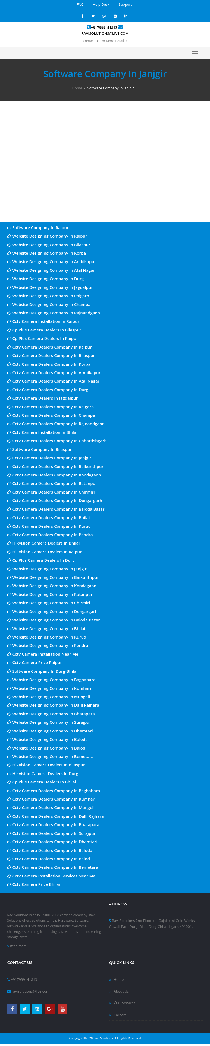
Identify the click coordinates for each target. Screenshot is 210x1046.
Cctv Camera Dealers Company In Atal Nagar (53, 381)
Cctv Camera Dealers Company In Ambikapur (54, 372)
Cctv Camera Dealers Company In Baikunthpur (55, 466)
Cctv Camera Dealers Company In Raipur (49, 347)
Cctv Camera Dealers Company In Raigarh (50, 406)
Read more (17, 946)
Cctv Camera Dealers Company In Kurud (49, 526)
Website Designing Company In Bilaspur (48, 244)
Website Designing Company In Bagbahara (51, 679)
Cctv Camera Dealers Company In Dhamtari (52, 841)
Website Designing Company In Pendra (47, 645)
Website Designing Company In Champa (48, 304)
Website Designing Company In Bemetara (50, 756)
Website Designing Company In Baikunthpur (53, 577)
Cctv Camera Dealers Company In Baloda (49, 850)
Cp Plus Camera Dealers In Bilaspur (44, 330)
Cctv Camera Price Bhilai (33, 884)
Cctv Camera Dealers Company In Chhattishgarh (57, 440)
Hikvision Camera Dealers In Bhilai (43, 543)
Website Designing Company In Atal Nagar (51, 270)
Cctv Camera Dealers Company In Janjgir (49, 457)
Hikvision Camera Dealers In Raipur (44, 551)
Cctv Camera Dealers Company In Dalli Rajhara (55, 816)
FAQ (80, 4)
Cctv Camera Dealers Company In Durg (48, 389)
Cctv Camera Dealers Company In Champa (51, 415)
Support (125, 4)
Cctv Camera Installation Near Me (43, 654)
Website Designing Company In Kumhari (49, 688)
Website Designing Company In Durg (45, 278)
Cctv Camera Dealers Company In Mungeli (51, 807)
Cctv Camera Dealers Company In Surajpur (51, 833)
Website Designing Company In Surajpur (49, 722)
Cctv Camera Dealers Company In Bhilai (48, 517)
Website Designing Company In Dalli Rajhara (53, 705)
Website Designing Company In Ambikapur (51, 261)
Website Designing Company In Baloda (47, 739)
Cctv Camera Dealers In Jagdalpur (42, 398)
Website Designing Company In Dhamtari (50, 731)
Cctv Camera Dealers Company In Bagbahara (53, 790)
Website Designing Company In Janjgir (47, 568)
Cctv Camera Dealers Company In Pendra (50, 534)
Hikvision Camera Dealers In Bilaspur (46, 764)
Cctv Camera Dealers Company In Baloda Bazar (56, 509)
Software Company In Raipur (38, 227)
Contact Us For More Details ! (105, 41)
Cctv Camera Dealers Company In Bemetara (52, 867)
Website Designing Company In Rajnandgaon (53, 312)
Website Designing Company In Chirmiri (48, 602)
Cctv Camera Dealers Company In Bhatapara (53, 824)
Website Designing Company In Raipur (47, 236)
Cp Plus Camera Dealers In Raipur (42, 338)
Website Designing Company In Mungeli (48, 696)
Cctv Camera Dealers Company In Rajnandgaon (56, 423)
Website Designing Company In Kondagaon (51, 585)
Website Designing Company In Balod (46, 748)
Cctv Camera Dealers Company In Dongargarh (54, 500)
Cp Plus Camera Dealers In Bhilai (41, 782)
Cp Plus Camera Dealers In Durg (41, 560)
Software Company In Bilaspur (39, 449)
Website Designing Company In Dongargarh (52, 611)
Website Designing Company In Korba (46, 253)
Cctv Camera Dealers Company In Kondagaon (54, 475)
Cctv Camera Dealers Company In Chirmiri (51, 492)
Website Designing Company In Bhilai (46, 628)
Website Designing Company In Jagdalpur (50, 287)
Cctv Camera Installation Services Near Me (51, 875)
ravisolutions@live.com (105, 33)
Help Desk (101, 4)
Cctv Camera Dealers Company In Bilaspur (51, 355)
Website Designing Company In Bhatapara (51, 713)
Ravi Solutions (18, 915)
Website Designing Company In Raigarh (48, 295)
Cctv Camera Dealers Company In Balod (48, 858)
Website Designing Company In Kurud (46, 637)
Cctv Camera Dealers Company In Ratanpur (52, 483)
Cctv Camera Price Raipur (34, 662)
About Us (121, 991)
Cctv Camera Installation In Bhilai (42, 432)
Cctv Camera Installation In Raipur (43, 321)
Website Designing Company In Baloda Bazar (53, 619)
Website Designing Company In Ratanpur (50, 594)
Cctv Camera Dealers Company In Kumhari (51, 799)
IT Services (125, 1002)
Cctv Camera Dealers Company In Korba (48, 364)
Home (77, 88)
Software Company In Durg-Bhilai (42, 671)
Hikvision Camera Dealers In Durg (43, 773)
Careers (120, 1014)
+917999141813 (104, 27)
